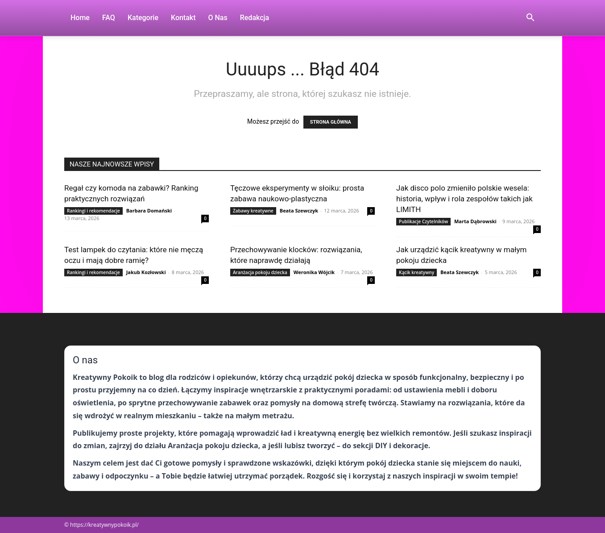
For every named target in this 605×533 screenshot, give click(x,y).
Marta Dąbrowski (475, 221)
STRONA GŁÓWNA (330, 122)
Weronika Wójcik (314, 272)
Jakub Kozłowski (146, 272)
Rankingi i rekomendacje (93, 211)
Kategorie (143, 17)
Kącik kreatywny (416, 272)
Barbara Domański (149, 210)
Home (80, 17)
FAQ (108, 17)
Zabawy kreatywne (253, 211)
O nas (218, 17)
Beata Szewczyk (299, 210)
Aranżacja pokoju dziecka (260, 272)
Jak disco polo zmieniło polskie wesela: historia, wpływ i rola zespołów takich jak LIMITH (464, 198)
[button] (530, 18)
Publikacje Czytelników (423, 221)
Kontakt (183, 17)
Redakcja (254, 17)
